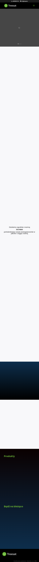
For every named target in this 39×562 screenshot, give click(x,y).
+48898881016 (15, 1)
